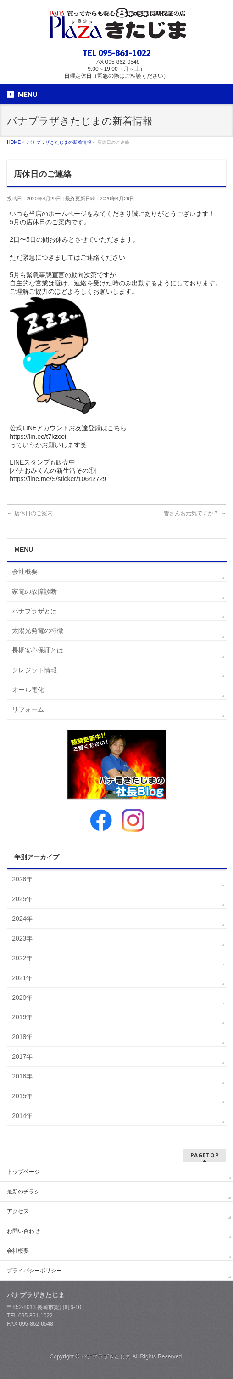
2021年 (22, 978)
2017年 (22, 1056)
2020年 (22, 997)
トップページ (23, 1172)
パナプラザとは (34, 611)
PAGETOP (204, 1155)
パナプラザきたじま (106, 1356)
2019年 (22, 1017)
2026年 (22, 879)
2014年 (22, 1115)
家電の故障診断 (34, 591)
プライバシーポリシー (34, 1270)
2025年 (22, 898)
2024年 (22, 918)
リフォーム (28, 709)
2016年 (22, 1076)
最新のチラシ (23, 1191)
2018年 (22, 1036)
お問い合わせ (23, 1231)
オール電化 (28, 689)
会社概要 (25, 571)
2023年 (22, 938)
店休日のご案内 (29, 513)
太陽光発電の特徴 (37, 630)
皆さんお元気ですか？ (195, 513)
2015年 (22, 1096)
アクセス (18, 1211)
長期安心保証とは (37, 650)
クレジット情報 (34, 670)
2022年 (22, 958)
